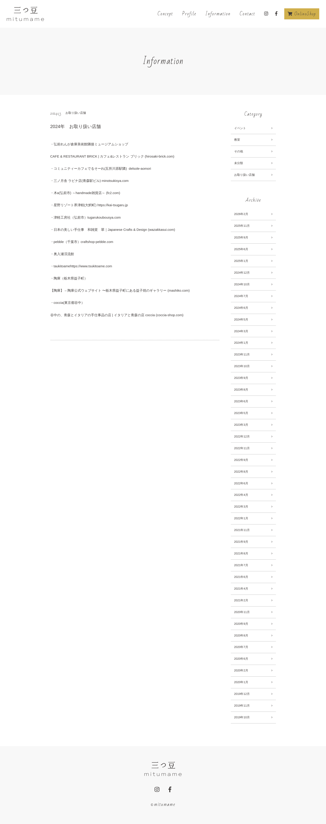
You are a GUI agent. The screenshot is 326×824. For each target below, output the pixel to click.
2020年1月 (241, 682)
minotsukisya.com (115, 181)
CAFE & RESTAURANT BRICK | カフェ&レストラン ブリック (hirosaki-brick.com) (112, 156)
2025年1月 (241, 261)
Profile (189, 13)
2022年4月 (241, 495)
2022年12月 (242, 436)
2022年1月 (241, 518)
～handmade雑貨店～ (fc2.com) (96, 193)
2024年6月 (241, 307)
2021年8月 (241, 553)
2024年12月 (242, 272)
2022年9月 (241, 460)
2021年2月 (241, 600)
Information (218, 13)
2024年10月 (242, 284)
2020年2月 (241, 670)
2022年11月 (242, 448)
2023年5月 (241, 413)
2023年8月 (241, 389)
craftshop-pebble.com (97, 242)
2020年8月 (241, 635)
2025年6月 (241, 249)
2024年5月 (241, 319)
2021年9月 (241, 541)
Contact (247, 13)
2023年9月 (241, 378)
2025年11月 (242, 225)
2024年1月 (241, 342)
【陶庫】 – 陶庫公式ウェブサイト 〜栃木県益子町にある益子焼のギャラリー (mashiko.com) (120, 290)
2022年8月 (241, 471)
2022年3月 (241, 506)
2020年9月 (241, 623)
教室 (237, 139)
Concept (165, 13)
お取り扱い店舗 (244, 174)
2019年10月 (242, 717)
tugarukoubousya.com (104, 217)
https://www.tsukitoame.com (91, 266)
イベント (240, 128)
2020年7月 (241, 647)
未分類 (238, 163)
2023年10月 (242, 366)
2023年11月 (242, 354)
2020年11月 (242, 612)
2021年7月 (241, 565)
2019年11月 (242, 705)
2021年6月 (241, 577)
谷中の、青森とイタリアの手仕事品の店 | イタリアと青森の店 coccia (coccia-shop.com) (117, 315)
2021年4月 (241, 588)
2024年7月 (241, 296)
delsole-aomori (139, 168)
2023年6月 (241, 401)
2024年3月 (241, 331)
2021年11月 (242, 530)
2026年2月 (241, 214)
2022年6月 (241, 483)
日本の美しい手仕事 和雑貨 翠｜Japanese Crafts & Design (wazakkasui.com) (114, 229)
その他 (238, 151)
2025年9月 (241, 237)
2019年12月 (242, 694)
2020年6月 (241, 658)
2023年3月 (241, 424)
